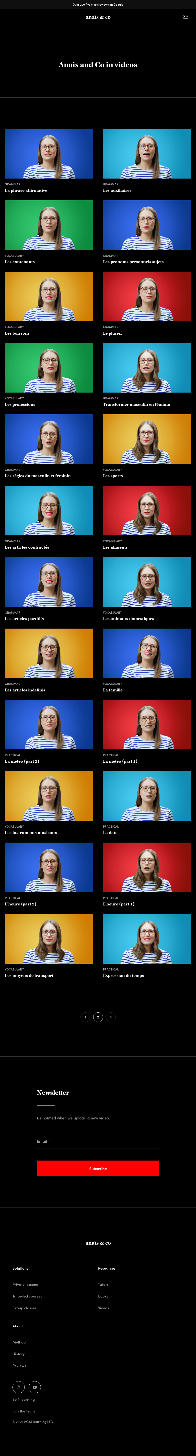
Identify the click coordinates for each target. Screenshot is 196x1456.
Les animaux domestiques (128, 618)
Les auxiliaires (117, 190)
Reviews (19, 1365)
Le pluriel (112, 333)
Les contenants (20, 261)
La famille (113, 690)
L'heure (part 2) (20, 904)
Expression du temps (123, 975)
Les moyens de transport (29, 975)
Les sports (113, 475)
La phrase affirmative (26, 190)
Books (110, 28)
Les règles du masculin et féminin (38, 475)
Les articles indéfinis (25, 690)
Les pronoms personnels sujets (133, 261)
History (18, 1353)
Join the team (23, 1410)
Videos (103, 1307)
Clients (145, 28)
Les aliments (115, 547)
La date (110, 832)
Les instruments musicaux (31, 832)
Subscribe (98, 1168)
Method (19, 1341)
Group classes (87, 28)
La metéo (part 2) (22, 761)
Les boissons (17, 333)
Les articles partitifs (24, 618)
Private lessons (57, 28)
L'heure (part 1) (118, 904)
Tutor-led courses (27, 1295)
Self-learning (23, 1399)
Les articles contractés (27, 547)
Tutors (127, 28)
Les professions (20, 404)
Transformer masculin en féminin (136, 404)
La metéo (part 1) (120, 761)
